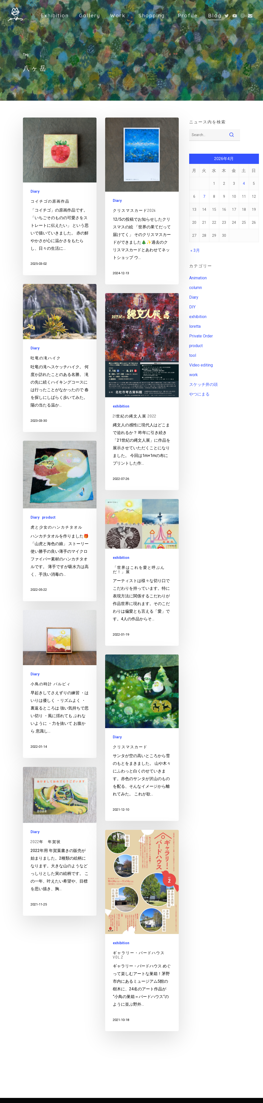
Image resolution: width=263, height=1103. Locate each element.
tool (192, 355)
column (195, 287)
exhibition (121, 406)
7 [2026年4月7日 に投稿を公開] (204, 196)
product (49, 517)
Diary (35, 191)
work (193, 374)
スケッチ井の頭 (203, 384)
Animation (198, 277)
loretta (195, 326)
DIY (192, 307)
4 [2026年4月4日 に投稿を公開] (244, 183)
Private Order (201, 336)
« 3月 (195, 250)
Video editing (201, 365)
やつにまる (199, 394)
